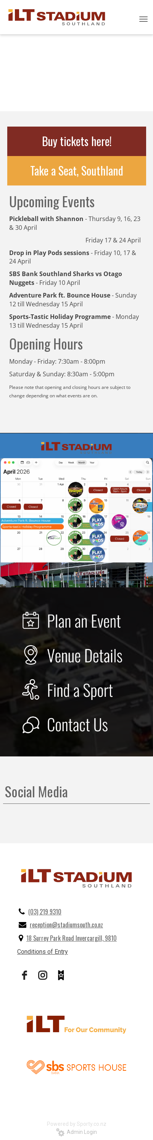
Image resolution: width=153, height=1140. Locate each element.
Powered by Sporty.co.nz (76, 1124)
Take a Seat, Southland (76, 170)
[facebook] (24, 975)
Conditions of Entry (42, 951)
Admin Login (76, 1132)
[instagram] (43, 975)
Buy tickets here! (77, 141)
